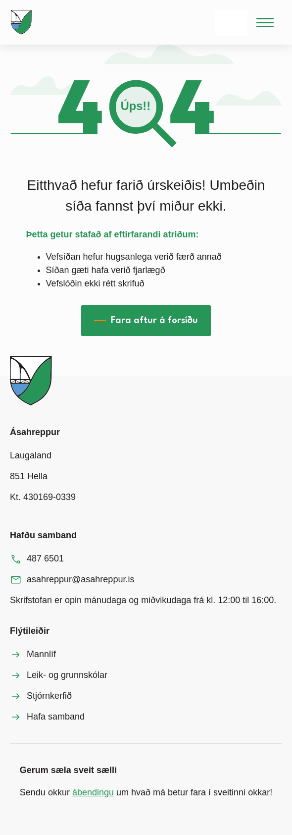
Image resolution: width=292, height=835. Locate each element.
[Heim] (23, 22)
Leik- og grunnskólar (67, 675)
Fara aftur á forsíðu (154, 320)
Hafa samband (56, 717)
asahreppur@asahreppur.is (80, 579)
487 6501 (45, 558)
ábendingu (93, 792)
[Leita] (192, 22)
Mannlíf (41, 654)
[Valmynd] (264, 22)
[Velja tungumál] (231, 23)
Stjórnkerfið (49, 696)
